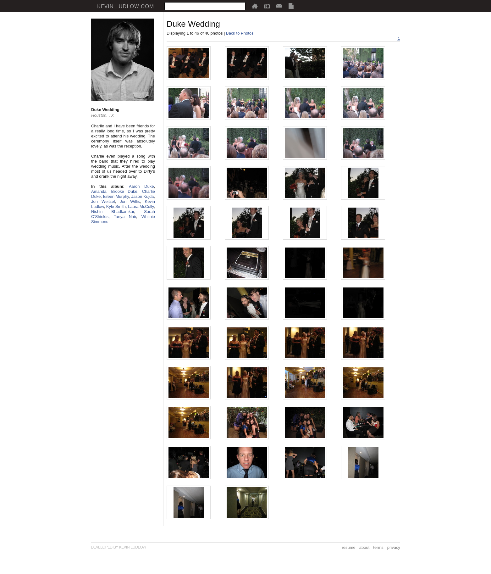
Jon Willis (130, 201)
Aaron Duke (141, 186)
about (364, 547)
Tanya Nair (125, 216)
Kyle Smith (116, 206)
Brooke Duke (124, 191)
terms (378, 547)
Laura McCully (141, 206)
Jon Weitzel (103, 201)
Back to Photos (239, 33)
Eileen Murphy (116, 196)
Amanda (98, 191)
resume (348, 547)
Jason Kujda (142, 196)
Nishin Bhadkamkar (112, 211)
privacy (393, 547)
